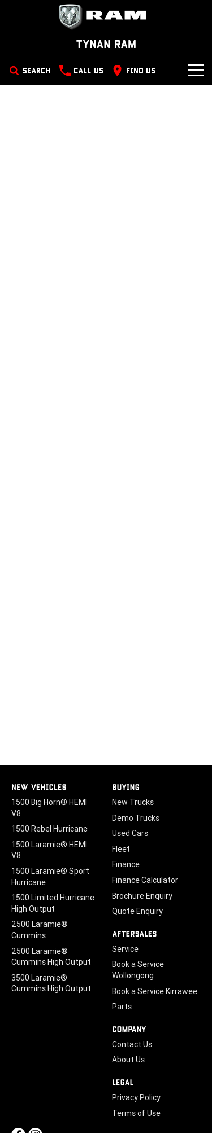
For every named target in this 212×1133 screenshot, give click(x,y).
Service (125, 949)
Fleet (121, 849)
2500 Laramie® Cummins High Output (51, 957)
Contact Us (132, 1044)
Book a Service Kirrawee (154, 991)
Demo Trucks (135, 818)
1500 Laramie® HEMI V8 (49, 850)
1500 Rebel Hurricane (49, 829)
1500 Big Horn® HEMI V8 (49, 808)
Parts (122, 1006)
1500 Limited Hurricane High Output (52, 903)
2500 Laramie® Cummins (39, 929)
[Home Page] (106, 17)
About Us (128, 1060)
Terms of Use (136, 1113)
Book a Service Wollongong (138, 970)
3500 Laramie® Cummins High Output (51, 983)
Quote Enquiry (137, 911)
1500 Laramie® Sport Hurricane (50, 876)
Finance (126, 864)
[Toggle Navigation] (196, 70)
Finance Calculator (145, 880)
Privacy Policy (136, 1097)
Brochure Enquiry (142, 896)
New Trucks (133, 802)
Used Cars (130, 833)
